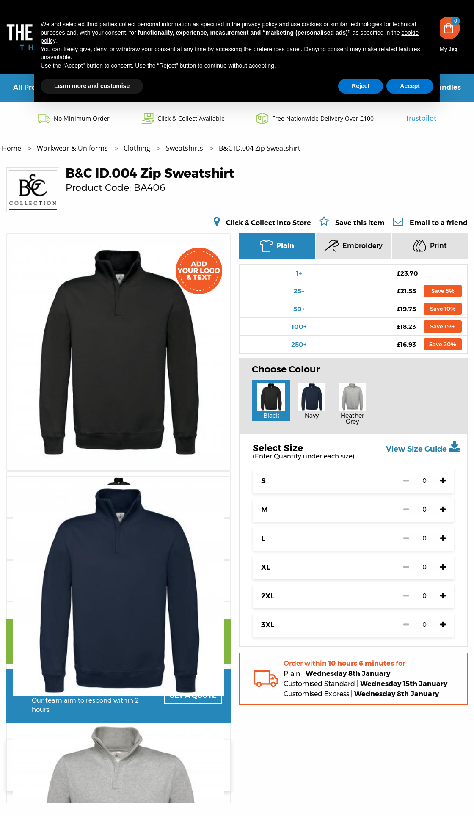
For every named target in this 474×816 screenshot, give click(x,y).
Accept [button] (410, 86)
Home (12, 148)
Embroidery (353, 246)
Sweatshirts (185, 148)
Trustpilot (420, 118)
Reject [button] (360, 86)
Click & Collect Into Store (268, 222)
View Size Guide (423, 447)
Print (430, 245)
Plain (277, 246)
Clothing (138, 148)
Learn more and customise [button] (92, 86)
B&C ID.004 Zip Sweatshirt (259, 148)
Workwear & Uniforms (73, 148)
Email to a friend (439, 222)
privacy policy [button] (259, 24)
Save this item (360, 223)
